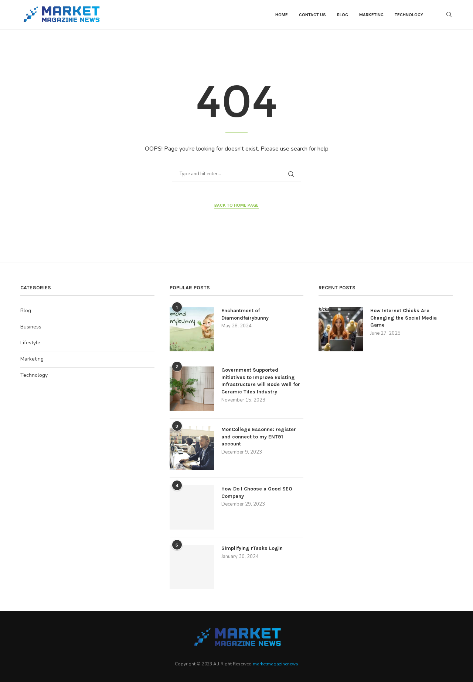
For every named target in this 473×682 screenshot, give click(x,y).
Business (30, 326)
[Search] (449, 15)
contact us (312, 14)
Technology (409, 14)
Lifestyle (30, 342)
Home (281, 14)
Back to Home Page (236, 205)
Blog (342, 14)
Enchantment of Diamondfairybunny (245, 314)
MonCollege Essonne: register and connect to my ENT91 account (258, 436)
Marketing (371, 14)
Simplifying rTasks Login (252, 548)
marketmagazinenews (275, 664)
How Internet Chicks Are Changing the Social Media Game (403, 317)
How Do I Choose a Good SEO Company (256, 492)
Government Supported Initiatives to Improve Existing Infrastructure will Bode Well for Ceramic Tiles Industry (260, 381)
